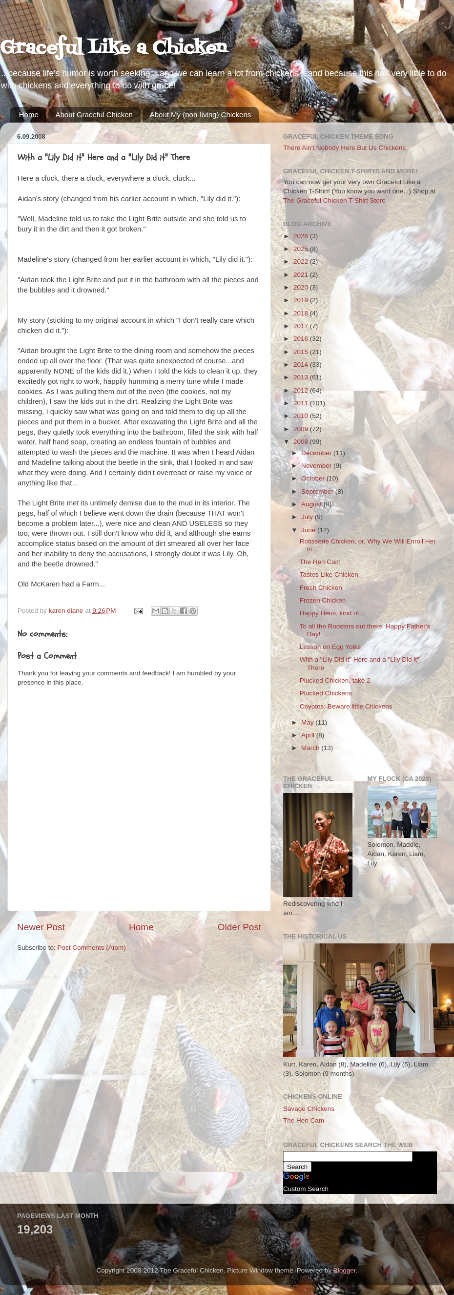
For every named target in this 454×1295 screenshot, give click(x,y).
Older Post (239, 927)
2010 (301, 415)
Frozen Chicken (323, 600)
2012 (301, 390)
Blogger (344, 1270)
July (308, 517)
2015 (301, 351)
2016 (301, 338)
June (309, 530)
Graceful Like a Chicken (113, 48)
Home (29, 114)
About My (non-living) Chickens (200, 114)
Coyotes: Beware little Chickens (346, 706)
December (317, 453)
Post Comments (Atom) (92, 947)
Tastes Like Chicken (329, 574)
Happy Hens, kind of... (332, 613)
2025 (301, 248)
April (308, 735)
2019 (301, 300)
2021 (301, 274)
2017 (301, 326)
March (311, 748)
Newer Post (41, 927)
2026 (301, 236)
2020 (301, 287)
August (312, 504)
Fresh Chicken (321, 587)
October (314, 478)
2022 (301, 261)
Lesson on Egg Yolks (330, 646)
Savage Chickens (308, 1108)
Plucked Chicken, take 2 (335, 680)
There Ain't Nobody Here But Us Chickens (344, 147)
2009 (301, 429)
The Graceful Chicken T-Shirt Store (334, 200)
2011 (301, 403)
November (317, 465)
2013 (301, 377)
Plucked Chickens (326, 693)
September (318, 491)
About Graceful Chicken (94, 114)
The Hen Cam (320, 561)
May (308, 722)
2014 (301, 364)
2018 (301, 313)
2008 (301, 441)
